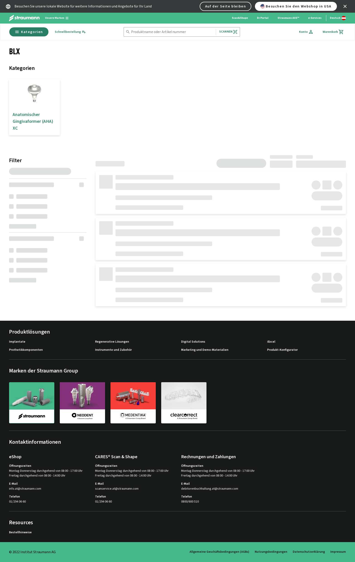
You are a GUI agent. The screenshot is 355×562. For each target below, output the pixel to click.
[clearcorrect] (183, 402)
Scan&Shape (240, 18)
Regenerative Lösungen (112, 342)
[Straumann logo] (24, 18)
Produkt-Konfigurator (282, 350)
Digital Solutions (193, 342)
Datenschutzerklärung (309, 552)
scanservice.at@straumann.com (117, 489)
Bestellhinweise (20, 532)
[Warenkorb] (333, 31)
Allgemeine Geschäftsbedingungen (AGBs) (219, 552)
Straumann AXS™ (288, 18)
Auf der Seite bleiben (225, 6)
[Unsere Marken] (57, 18)
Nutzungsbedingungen (271, 552)
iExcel (271, 342)
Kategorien (29, 31)
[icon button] (345, 6)
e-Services (314, 18)
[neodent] (82, 402)
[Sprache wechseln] (338, 18)
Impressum (338, 552)
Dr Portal (263, 18)
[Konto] (306, 31)
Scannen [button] (228, 31)
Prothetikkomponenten (26, 350)
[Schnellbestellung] (70, 32)
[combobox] (172, 32)
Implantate (17, 342)
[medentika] (133, 402)
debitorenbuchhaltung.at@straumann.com (209, 489)
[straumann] (31, 402)
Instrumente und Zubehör (113, 350)
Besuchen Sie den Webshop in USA (295, 6)
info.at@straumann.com (25, 489)
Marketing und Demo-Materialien (204, 350)
